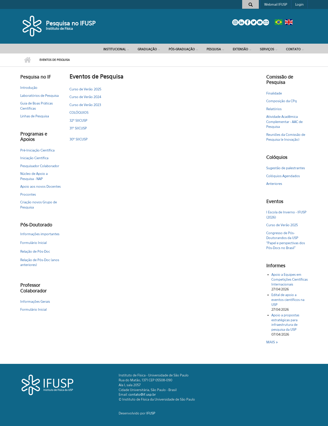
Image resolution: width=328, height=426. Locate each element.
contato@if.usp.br (142, 394)
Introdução (28, 88)
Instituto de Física (59, 28)
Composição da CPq (281, 101)
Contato (293, 49)
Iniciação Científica (34, 158)
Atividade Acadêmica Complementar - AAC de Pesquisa (284, 122)
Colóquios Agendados (283, 176)
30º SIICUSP (78, 139)
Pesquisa (214, 49)
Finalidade (274, 93)
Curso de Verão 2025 (85, 89)
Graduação (147, 49)
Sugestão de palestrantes (285, 168)
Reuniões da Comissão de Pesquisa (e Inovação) (285, 137)
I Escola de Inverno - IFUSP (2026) (286, 214)
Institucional (114, 49)
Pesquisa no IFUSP (71, 23)
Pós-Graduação (182, 49)
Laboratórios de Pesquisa (39, 95)
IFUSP (150, 413)
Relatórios (274, 109)
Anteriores (274, 184)
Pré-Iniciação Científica (37, 150)
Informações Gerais (35, 301)
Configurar (253, 88)
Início (27, 60)
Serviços (267, 49)
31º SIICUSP (78, 128)
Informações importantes (39, 234)
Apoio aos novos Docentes (40, 186)
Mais (271, 342)
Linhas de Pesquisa (34, 116)
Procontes (28, 194)
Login (299, 4)
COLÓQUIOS (78, 112)
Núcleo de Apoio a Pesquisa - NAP (34, 176)
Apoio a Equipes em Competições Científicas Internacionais (289, 279)
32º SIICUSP (78, 120)
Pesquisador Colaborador (39, 166)
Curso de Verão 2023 (85, 105)
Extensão (240, 49)
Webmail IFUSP (275, 4)
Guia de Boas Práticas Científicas (36, 105)
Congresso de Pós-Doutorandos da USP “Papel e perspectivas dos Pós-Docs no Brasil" (285, 240)
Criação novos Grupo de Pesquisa (38, 204)
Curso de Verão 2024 (85, 97)
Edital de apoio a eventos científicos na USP (287, 300)
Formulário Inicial (33, 243)
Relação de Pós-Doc (35, 251)
